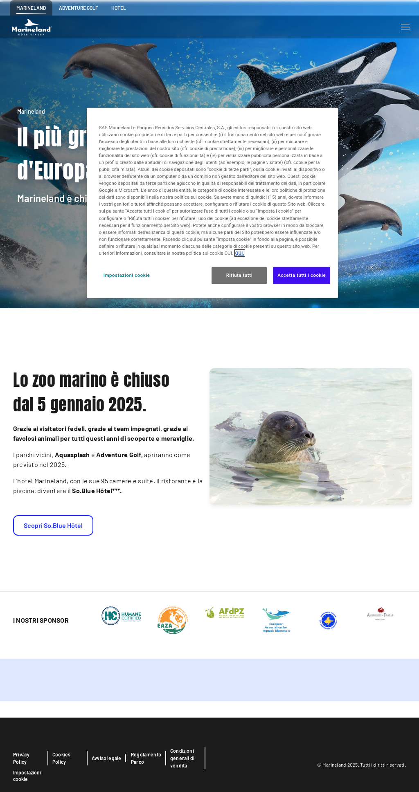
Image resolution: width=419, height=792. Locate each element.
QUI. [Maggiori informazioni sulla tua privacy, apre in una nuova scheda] (239, 253)
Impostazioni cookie (27, 776)
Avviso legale (106, 758)
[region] (212, 203)
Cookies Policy (61, 758)
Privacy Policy (21, 758)
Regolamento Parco (146, 758)
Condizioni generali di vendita (182, 758)
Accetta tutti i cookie (301, 275)
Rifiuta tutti (239, 275)
